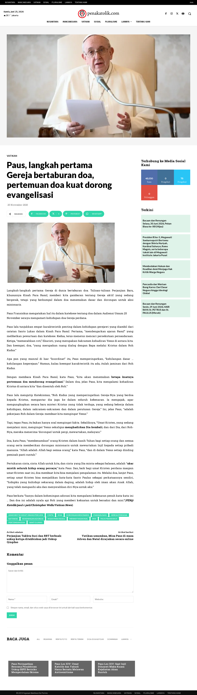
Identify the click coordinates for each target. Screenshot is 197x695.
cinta (50, 515)
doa (60, 515)
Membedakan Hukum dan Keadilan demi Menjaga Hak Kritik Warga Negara (157, 269)
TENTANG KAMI (174, 693)
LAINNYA (161, 693)
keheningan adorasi (32, 519)
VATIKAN (12, 156)
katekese (13, 519)
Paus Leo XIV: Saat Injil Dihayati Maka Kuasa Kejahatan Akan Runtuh (112, 668)
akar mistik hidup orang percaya (25, 515)
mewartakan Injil (78, 519)
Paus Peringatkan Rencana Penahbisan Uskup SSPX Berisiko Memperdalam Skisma (24, 668)
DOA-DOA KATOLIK (95, 640)
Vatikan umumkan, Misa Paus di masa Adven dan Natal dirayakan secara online (105, 537)
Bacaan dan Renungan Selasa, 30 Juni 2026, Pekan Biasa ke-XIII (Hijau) (157, 223)
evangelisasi (100, 515)
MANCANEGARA (114, 693)
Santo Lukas (35, 522)
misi (94, 519)
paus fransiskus (109, 519)
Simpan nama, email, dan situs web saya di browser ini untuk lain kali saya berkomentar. (52, 608)
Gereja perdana (119, 515)
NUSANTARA (98, 693)
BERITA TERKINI (77, 640)
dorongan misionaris (77, 515)
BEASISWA (48, 640)
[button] (189, 13)
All (38, 640)
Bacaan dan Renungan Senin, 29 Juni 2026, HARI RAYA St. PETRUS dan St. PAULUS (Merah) (156, 308)
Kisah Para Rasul (56, 519)
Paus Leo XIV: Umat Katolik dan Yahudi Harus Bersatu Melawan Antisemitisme (69, 668)
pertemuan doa (16, 522)
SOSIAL (138, 693)
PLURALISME (148, 693)
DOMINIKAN (112, 640)
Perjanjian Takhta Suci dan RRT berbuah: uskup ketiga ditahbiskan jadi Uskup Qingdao (34, 539)
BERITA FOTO (61, 640)
